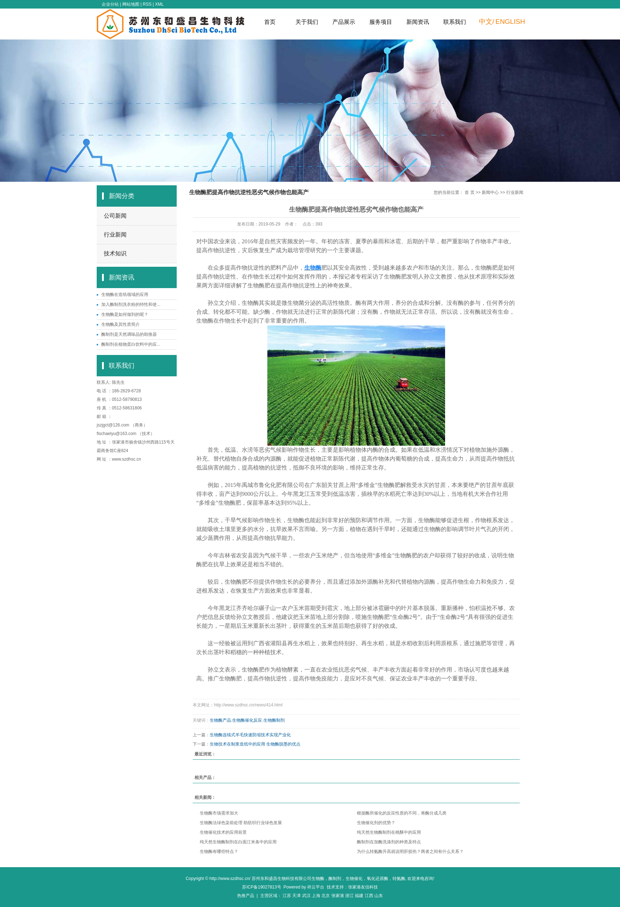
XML (159, 4)
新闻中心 (490, 192)
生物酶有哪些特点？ (219, 851)
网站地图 (130, 4)
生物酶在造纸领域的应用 (124, 294)
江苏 (287, 895)
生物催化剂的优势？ (376, 822)
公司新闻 (115, 216)
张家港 (337, 895)
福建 (359, 895)
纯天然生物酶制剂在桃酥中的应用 (389, 832)
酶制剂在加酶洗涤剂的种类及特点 (389, 841)
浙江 (349, 895)
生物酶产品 (220, 720)
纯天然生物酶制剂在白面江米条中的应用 (238, 841)
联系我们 (454, 22)
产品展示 (343, 22)
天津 (296, 895)
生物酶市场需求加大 (219, 813)
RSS (147, 4)
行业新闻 (115, 235)
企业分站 (110, 4)
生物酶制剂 (274, 720)
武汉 (306, 895)
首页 (270, 22)
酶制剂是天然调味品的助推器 (129, 334)
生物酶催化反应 (247, 720)
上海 (316, 895)
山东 (378, 895)
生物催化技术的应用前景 (223, 832)
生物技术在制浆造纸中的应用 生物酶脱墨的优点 (255, 744)
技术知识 (115, 253)
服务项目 (380, 22)
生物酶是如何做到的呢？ (124, 314)
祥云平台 (315, 887)
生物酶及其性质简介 (120, 324)
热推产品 (245, 895)
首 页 (469, 192)
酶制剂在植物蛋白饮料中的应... (130, 344)
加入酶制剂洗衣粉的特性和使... (130, 304)
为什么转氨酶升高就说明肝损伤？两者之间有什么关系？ (410, 851)
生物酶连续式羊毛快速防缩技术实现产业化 (250, 734)
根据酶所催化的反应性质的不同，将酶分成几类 (402, 813)
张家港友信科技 (363, 887)
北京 (325, 895)
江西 (369, 895)
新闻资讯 (417, 22)
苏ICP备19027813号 (261, 887)
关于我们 (306, 22)
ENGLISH (510, 21)
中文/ (486, 21)
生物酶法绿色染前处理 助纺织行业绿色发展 (241, 822)
